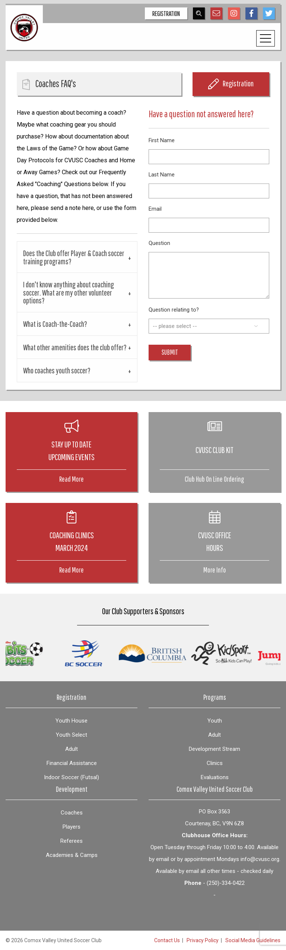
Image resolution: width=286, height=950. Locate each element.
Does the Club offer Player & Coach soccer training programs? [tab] (73, 257)
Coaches (72, 812)
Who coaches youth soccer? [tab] (56, 370)
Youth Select (71, 734)
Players (71, 826)
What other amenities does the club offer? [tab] (75, 347)
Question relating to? (174, 310)
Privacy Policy (203, 940)
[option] (100, 653)
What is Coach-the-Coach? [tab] (55, 323)
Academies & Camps (72, 855)
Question (159, 243)
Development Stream (214, 749)
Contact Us (167, 940)
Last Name (162, 175)
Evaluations (215, 777)
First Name (162, 140)
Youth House (71, 720)
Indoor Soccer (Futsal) (71, 777)
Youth (214, 720)
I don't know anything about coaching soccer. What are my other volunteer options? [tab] (68, 292)
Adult (71, 749)
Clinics (215, 763)
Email (155, 209)
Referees (71, 841)
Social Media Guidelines (252, 940)
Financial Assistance (72, 763)
